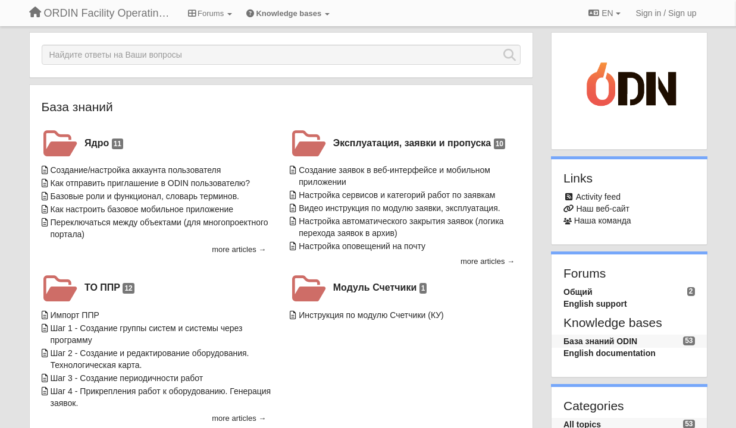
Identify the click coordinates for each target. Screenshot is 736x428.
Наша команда (602, 220)
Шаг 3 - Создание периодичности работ (127, 378)
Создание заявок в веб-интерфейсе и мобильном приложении (394, 176)
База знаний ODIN (600, 341)
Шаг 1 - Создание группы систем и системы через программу (147, 334)
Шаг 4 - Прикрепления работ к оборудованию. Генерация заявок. (161, 397)
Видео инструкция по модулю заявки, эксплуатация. (399, 208)
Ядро (103, 143)
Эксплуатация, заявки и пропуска (419, 143)
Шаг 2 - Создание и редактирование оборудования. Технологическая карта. (150, 359)
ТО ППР (109, 288)
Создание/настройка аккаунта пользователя (136, 170)
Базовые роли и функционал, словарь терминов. (145, 196)
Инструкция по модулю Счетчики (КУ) (371, 315)
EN (604, 13)
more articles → (239, 249)
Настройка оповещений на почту (362, 246)
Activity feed (598, 197)
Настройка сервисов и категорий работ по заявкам (397, 195)
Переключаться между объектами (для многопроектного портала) (159, 228)
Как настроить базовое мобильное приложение (142, 209)
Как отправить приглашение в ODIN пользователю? (150, 183)
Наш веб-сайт (602, 208)
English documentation (609, 353)
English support (595, 304)
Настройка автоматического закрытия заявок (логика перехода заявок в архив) (401, 227)
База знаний (77, 107)
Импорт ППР (75, 315)
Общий (578, 292)
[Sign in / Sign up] (666, 13)
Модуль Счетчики (380, 288)
